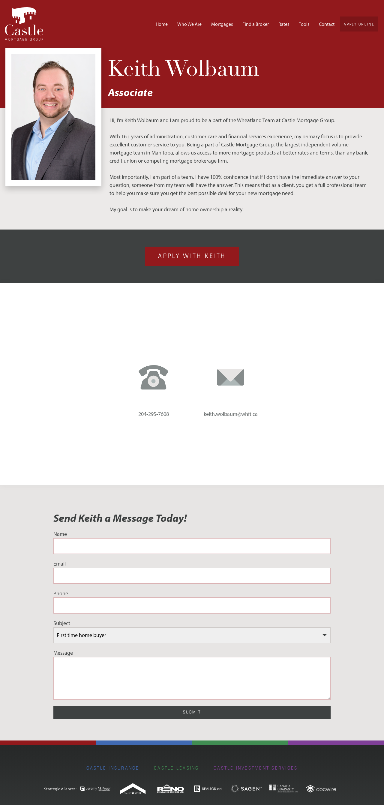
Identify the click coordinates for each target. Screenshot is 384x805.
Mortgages (222, 24)
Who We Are (189, 24)
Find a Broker (255, 24)
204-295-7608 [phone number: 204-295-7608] (153, 413)
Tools (304, 24)
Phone (192, 602)
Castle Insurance (113, 768)
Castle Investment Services (256, 768)
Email (192, 572)
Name (192, 542)
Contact (326, 24)
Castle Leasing (176, 768)
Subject (192, 631)
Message (192, 674)
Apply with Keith (192, 255)
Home (162, 24)
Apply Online (359, 24)
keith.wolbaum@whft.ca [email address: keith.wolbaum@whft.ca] (231, 413)
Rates (283, 24)
